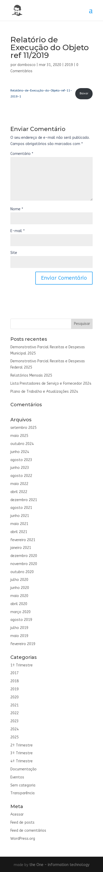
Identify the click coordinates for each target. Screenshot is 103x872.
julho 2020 (19, 580)
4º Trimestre (21, 761)
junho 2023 (19, 467)
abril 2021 (18, 532)
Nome (16, 209)
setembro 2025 (23, 427)
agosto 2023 (21, 460)
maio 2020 (19, 596)
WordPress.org (22, 838)
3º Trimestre (21, 753)
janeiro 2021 (20, 548)
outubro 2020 (22, 572)
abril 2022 (18, 492)
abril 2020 (18, 604)
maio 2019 (19, 636)
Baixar (84, 93)
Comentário (21, 154)
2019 (69, 65)
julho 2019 (19, 628)
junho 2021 (19, 516)
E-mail (17, 231)
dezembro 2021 (23, 500)
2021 (14, 705)
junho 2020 (19, 588)
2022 (14, 713)
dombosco (26, 65)
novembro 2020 (23, 564)
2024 (14, 729)
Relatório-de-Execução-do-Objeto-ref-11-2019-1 (41, 94)
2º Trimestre (21, 745)
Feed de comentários (28, 830)
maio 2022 (19, 484)
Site (13, 253)
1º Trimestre (21, 665)
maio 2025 (19, 436)
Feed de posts (22, 822)
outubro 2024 (22, 444)
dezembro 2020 (23, 556)
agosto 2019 (21, 620)
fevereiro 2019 (22, 644)
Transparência (22, 793)
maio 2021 (19, 524)
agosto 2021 (21, 508)
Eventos (17, 777)
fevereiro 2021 (22, 540)
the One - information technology (59, 865)
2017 (14, 673)
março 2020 (20, 612)
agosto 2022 (21, 476)
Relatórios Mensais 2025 (31, 375)
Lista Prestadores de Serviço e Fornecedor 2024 (50, 383)
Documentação (23, 769)
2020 (14, 697)
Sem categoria (22, 785)
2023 (14, 721)
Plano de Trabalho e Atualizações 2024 (44, 391)
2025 (14, 737)
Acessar (17, 814)
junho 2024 (19, 452)
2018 (14, 681)
